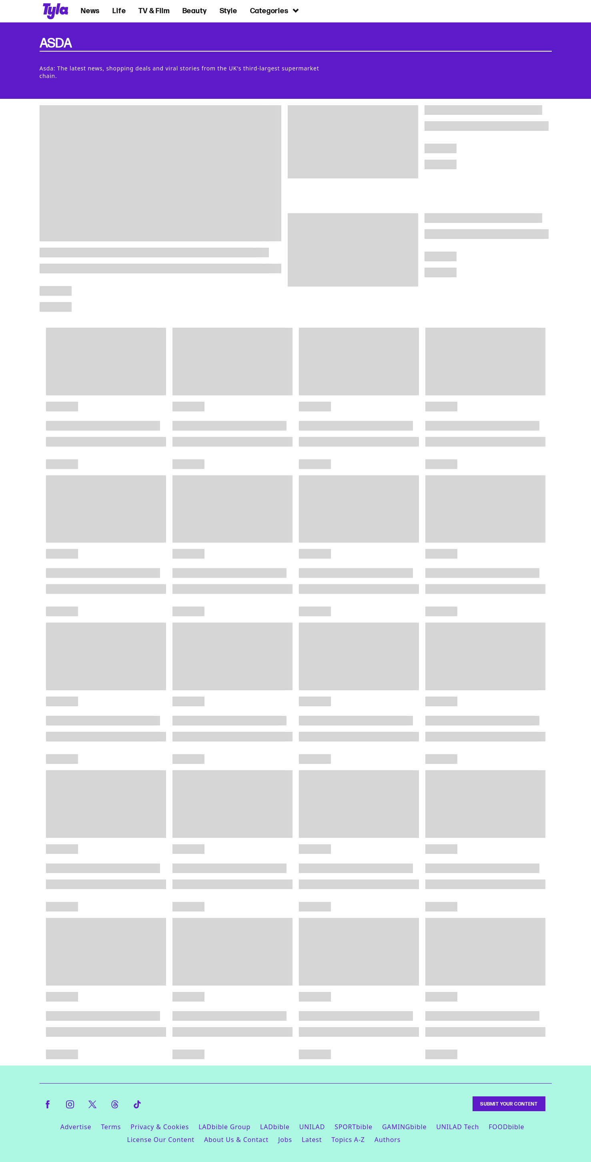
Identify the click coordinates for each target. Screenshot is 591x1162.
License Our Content (160, 1139)
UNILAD (312, 1126)
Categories (275, 10)
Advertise (76, 1126)
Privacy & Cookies (159, 1126)
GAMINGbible (404, 1126)
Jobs (285, 1139)
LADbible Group (224, 1126)
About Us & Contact (236, 1139)
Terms (111, 1126)
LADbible (275, 1126)
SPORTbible (354, 1126)
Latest (312, 1139)
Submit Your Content (508, 1104)
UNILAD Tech (457, 1126)
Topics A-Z (348, 1139)
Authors (388, 1139)
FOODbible (506, 1126)
